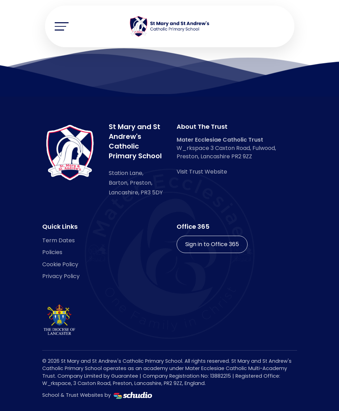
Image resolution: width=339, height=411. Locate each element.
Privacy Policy (61, 276)
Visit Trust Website (202, 172)
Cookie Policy (60, 264)
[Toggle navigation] (62, 26)
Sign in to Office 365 (212, 244)
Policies (52, 252)
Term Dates (58, 240)
